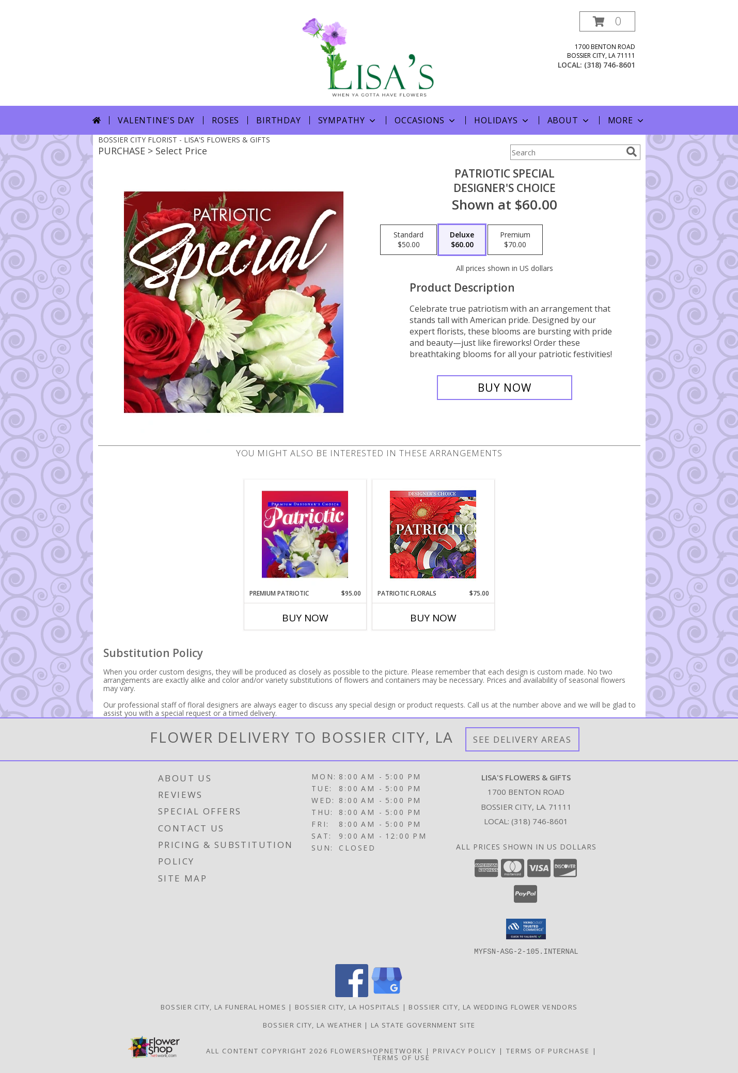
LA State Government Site (423, 1024)
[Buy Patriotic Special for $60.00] (505, 387)
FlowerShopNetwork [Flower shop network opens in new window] (377, 1050)
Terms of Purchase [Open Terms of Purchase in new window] (548, 1050)
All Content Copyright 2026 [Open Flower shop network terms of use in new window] (267, 1050)
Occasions (426, 120)
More (627, 120)
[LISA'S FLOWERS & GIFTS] (369, 58)
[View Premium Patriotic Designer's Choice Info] (305, 534)
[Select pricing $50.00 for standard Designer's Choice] (408, 240)
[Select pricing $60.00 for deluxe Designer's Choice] (462, 240)
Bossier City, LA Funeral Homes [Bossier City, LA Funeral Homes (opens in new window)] (223, 1006)
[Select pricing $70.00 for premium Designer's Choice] (515, 240)
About (569, 120)
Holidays (502, 120)
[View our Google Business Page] (386, 994)
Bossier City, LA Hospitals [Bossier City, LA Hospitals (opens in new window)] (347, 1006)
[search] (631, 151)
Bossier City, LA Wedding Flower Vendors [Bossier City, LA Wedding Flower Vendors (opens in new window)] (493, 1006)
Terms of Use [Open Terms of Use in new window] (401, 1057)
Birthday (278, 120)
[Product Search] (566, 152)
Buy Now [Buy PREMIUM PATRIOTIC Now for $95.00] (305, 617)
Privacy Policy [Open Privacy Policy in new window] (464, 1050)
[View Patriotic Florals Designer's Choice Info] (433, 534)
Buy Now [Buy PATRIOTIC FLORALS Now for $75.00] (433, 617)
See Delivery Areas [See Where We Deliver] (522, 739)
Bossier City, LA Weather (312, 1024)
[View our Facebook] (351, 994)
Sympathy (348, 120)
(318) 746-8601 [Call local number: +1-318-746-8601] (609, 65)
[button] (607, 21)
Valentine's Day (156, 120)
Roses (225, 120)
